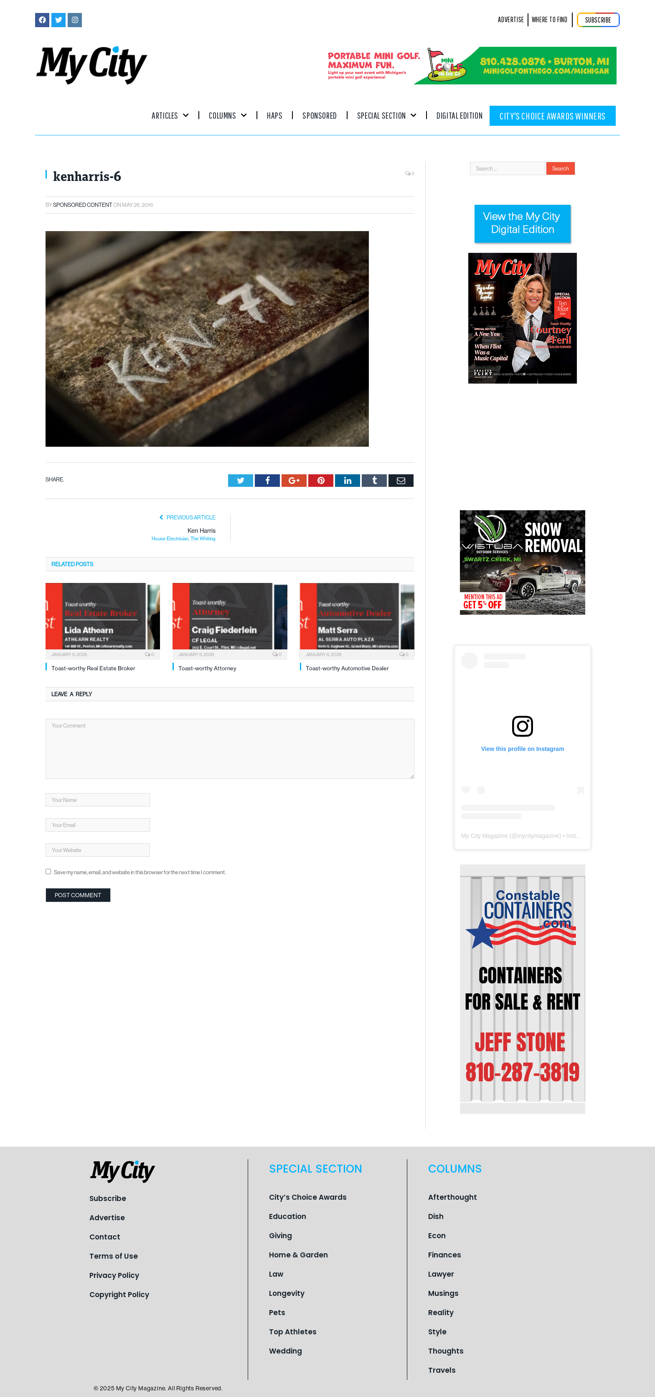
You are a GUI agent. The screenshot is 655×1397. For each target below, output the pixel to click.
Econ (437, 1236)
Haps (274, 115)
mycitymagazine (538, 835)
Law (276, 1274)
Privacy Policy (114, 1275)
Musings (443, 1293)
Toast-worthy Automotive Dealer (347, 668)
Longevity (287, 1293)
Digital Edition (459, 115)
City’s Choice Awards (308, 1197)
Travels (442, 1370)
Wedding (285, 1351)
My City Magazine (484, 835)
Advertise (107, 1218)
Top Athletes (293, 1332)
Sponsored (319, 115)
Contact (104, 1237)
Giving (280, 1236)
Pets (277, 1313)
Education (287, 1216)
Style (437, 1332)
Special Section (386, 115)
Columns (228, 115)
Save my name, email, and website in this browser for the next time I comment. (140, 872)
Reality (441, 1313)
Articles (170, 115)
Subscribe (107, 1198)
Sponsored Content (82, 204)
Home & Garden (298, 1255)
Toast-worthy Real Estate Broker (93, 668)
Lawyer (441, 1274)
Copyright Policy (119, 1295)
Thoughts (446, 1351)
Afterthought (452, 1197)
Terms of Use (113, 1256)
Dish (436, 1216)
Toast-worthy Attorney (207, 668)
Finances (444, 1255)
